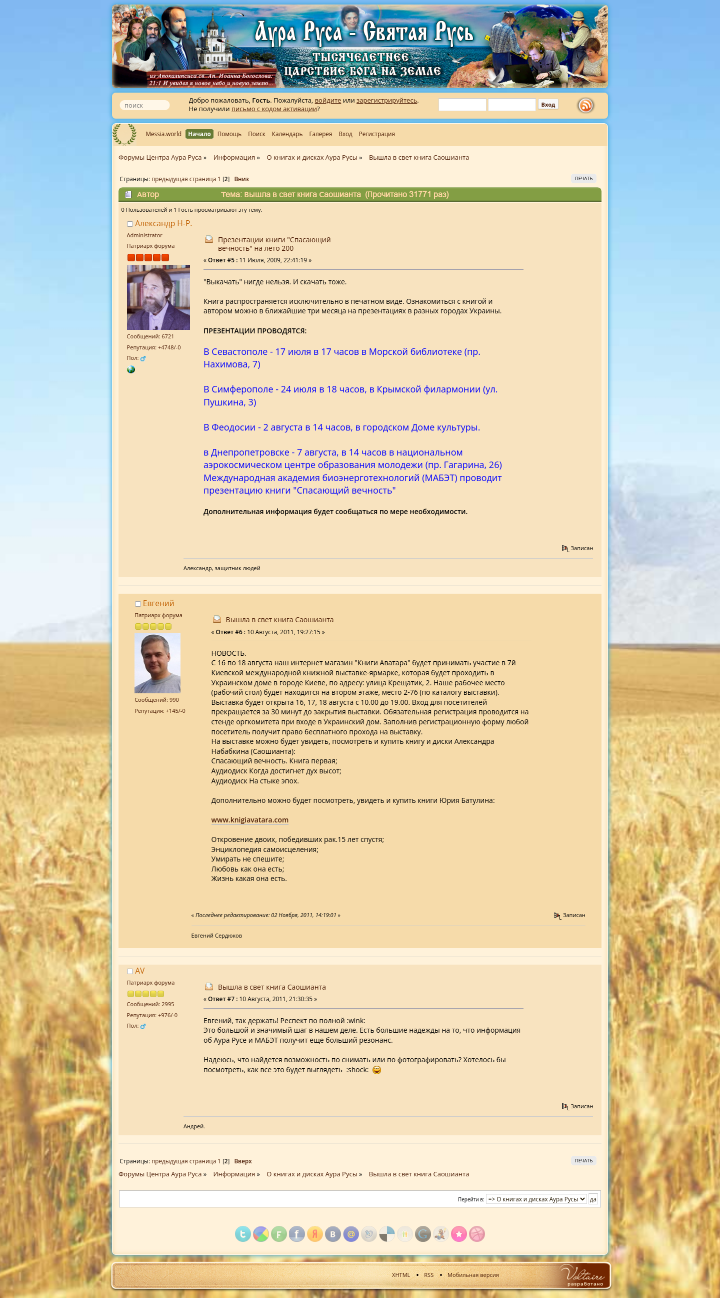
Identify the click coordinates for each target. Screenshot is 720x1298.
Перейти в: (471, 1199)
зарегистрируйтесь (386, 100)
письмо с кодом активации (274, 108)
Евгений (158, 603)
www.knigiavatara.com (250, 819)
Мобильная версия (473, 1274)
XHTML (401, 1274)
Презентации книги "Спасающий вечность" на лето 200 (274, 244)
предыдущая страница (184, 179)
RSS (429, 1274)
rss (588, 106)
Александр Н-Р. (163, 223)
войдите (328, 100)
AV (139, 970)
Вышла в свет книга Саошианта (280, 619)
